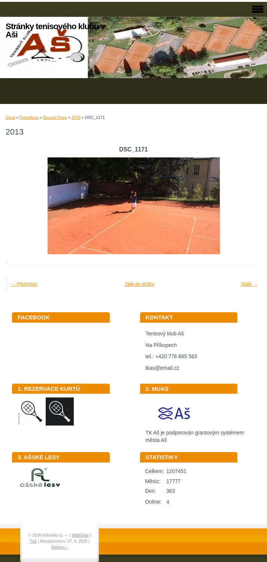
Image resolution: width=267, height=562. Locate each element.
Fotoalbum (29, 117)
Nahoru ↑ (59, 547)
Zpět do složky (139, 284)
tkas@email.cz (162, 368)
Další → (250, 284)
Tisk (33, 541)
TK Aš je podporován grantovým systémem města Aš (195, 434)
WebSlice (80, 535)
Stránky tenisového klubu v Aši (55, 30)
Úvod (10, 117)
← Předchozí (24, 284)
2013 (76, 117)
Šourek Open (55, 117)
